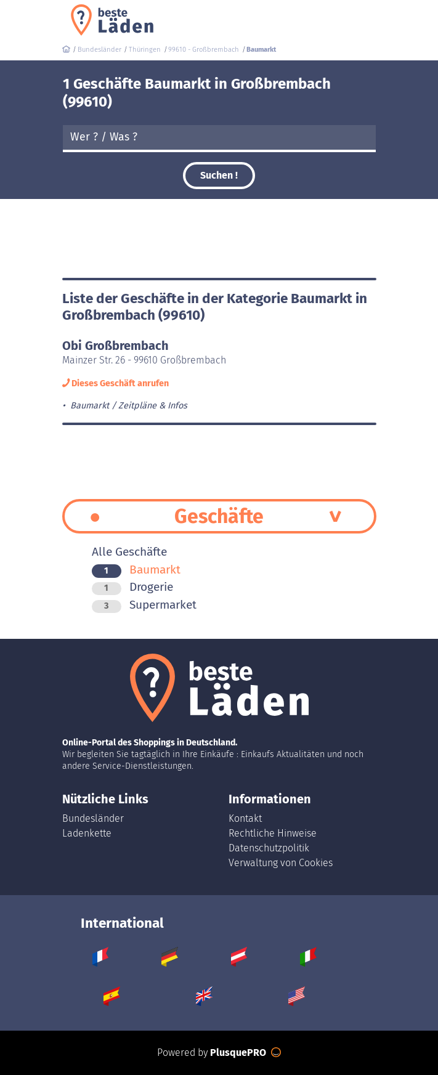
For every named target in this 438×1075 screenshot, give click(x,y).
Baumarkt (136, 569)
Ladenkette (87, 833)
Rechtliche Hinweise (273, 833)
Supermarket (144, 605)
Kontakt (245, 818)
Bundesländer (93, 818)
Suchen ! (219, 175)
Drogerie (132, 587)
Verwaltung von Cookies (281, 863)
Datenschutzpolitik (269, 848)
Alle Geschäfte (129, 552)
